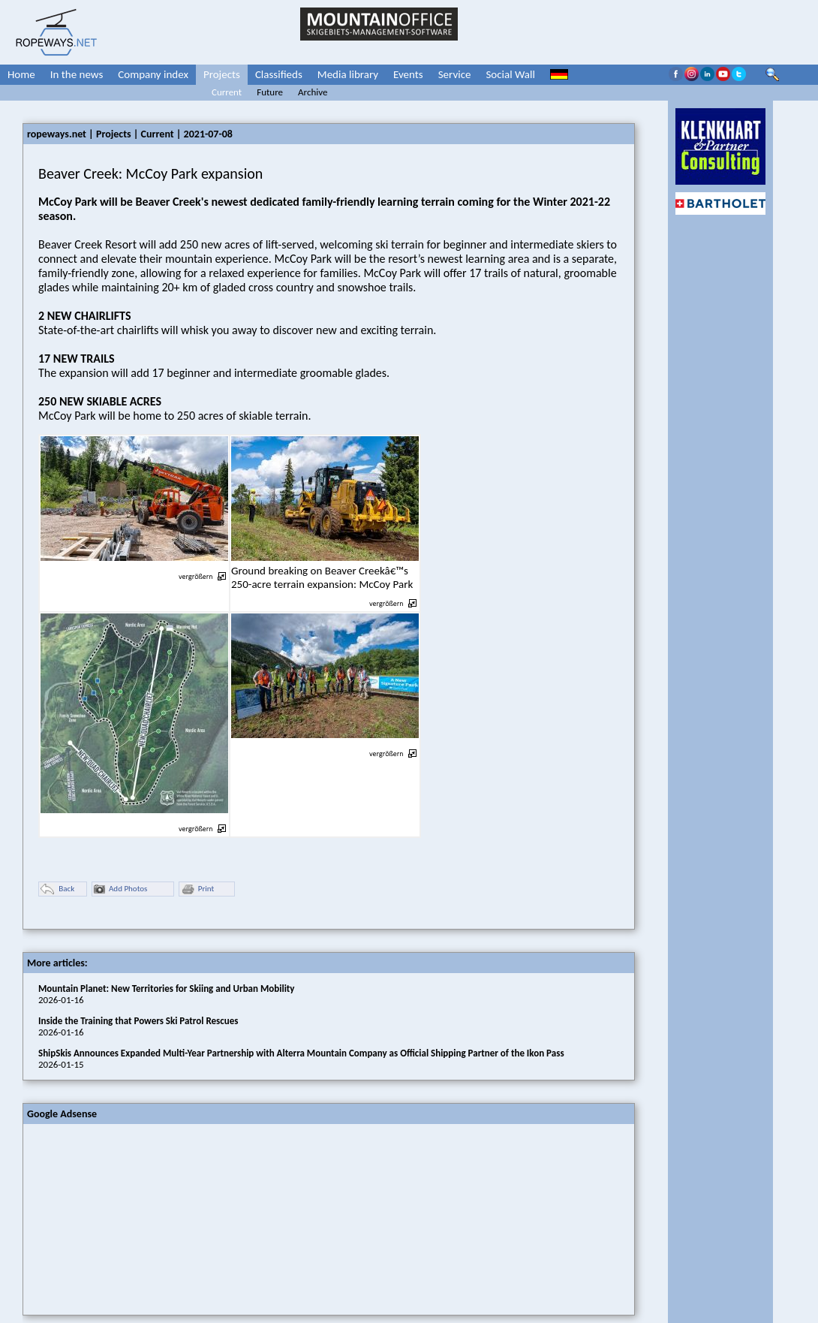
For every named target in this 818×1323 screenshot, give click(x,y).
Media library (347, 74)
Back (57, 889)
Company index (153, 74)
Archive (312, 92)
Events (408, 74)
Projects (221, 74)
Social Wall (510, 74)
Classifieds (278, 74)
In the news (77, 74)
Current (227, 92)
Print (197, 889)
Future (270, 92)
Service (454, 74)
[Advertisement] (135, 1218)
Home (21, 74)
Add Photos (120, 889)
